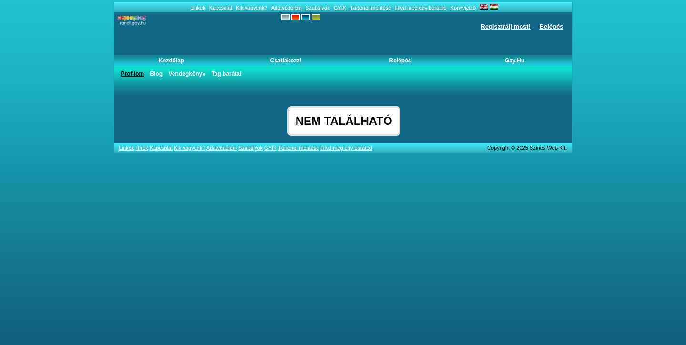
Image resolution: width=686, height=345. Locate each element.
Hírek (141, 148)
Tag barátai (226, 74)
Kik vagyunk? (251, 7)
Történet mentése (370, 7)
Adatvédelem (286, 7)
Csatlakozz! (285, 60)
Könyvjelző (463, 7)
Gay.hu (514, 60)
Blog (156, 74)
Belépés (551, 26)
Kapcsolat (220, 7)
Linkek (197, 7)
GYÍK (340, 7)
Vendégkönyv (187, 74)
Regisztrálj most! (506, 26)
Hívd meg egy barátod (420, 7)
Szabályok (318, 7)
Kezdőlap (171, 60)
